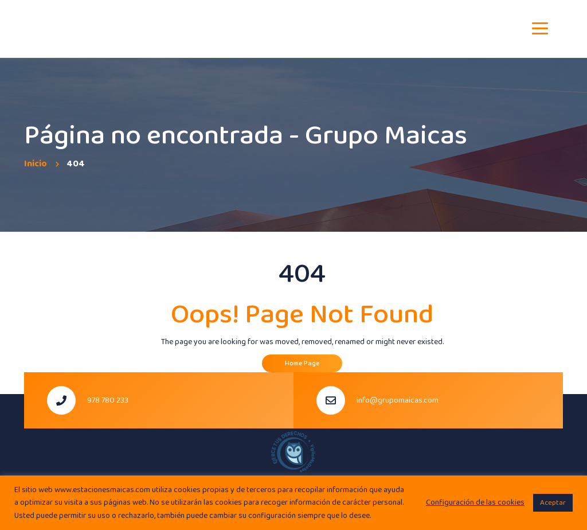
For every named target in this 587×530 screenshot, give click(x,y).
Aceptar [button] (553, 503)
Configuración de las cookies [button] (475, 502)
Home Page (302, 363)
